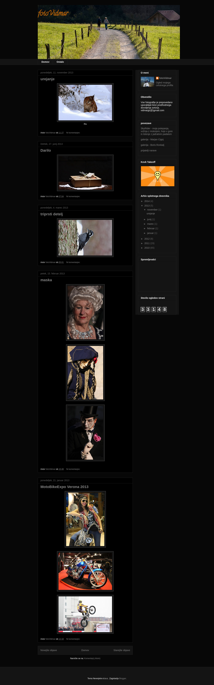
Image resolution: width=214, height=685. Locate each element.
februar (151, 228)
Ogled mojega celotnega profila (164, 84)
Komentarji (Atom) (92, 658)
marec (150, 224)
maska (46, 280)
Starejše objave (122, 650)
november (152, 209)
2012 (147, 238)
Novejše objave (48, 650)
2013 (147, 205)
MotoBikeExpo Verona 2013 (64, 487)
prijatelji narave (148, 150)
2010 (147, 247)
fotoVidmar (53, 14)
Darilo (45, 150)
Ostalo (60, 62)
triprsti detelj (51, 214)
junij (149, 219)
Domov (45, 62)
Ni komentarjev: (73, 133)
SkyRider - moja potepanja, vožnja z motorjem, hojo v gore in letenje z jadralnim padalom (157, 131)
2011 (147, 243)
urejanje (47, 79)
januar (150, 233)
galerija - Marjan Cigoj (152, 139)
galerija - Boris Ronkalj (152, 145)
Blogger (122, 678)
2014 (147, 201)
